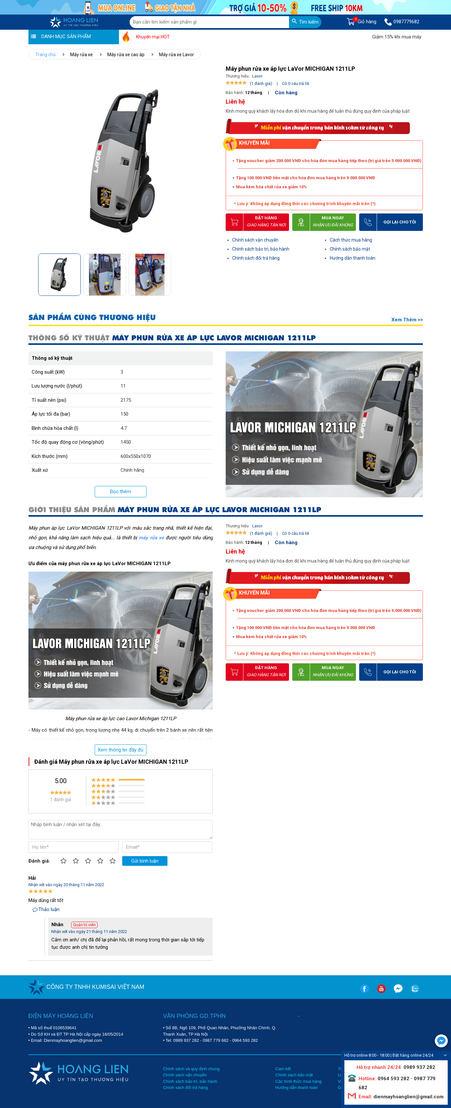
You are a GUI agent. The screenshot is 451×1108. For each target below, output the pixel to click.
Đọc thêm (120, 491)
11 (123, 386)
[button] (210, 272)
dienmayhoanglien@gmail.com (408, 1097)
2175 (126, 400)
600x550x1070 (136, 456)
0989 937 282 (186, 1040)
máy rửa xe (151, 538)
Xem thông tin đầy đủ (120, 750)
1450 (126, 442)
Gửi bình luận (144, 861)
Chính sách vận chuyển (255, 240)
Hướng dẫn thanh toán (352, 258)
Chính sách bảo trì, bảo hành (260, 249)
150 (124, 414)
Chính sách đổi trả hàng (256, 258)
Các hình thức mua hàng (298, 1081)
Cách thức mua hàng (351, 240)
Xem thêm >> (407, 320)
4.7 (124, 428)
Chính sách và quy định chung (191, 1068)
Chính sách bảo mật (350, 249)
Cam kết (283, 1068)
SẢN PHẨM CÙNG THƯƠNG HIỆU (92, 318)
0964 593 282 (245, 1040)
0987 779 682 (216, 1040)
